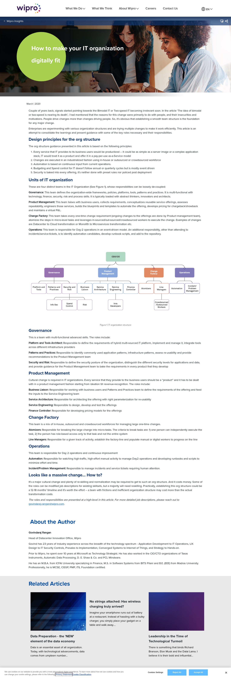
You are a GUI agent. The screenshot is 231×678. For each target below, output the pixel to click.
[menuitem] (207, 9)
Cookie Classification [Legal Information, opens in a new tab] (82, 674)
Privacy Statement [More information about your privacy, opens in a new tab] (64, 674)
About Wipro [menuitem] (129, 8)
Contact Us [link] (170, 8)
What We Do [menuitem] (75, 8)
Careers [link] (151, 8)
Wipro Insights (15, 21)
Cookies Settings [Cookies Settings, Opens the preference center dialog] (155, 672)
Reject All (177, 672)
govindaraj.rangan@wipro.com (46, 504)
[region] (115, 673)
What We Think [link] (102, 8)
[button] (221, 21)
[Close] (226, 672)
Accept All (198, 672)
